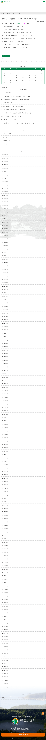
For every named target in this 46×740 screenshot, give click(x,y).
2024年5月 (5, 235)
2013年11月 (5, 660)
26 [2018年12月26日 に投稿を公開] (23, 80)
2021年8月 (5, 346)
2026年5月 (5, 154)
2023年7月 (5, 269)
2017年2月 (5, 528)
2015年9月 (5, 586)
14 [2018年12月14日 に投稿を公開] (35, 75)
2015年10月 (5, 582)
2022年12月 (5, 293)
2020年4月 (5, 400)
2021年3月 (5, 363)
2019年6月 (5, 434)
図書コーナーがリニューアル (8, 119)
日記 (4, 137)
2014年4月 (5, 643)
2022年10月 (5, 299)
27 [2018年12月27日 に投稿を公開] (29, 80)
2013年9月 (5, 666)
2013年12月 (5, 656)
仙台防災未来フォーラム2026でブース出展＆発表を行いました (17, 123)
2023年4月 (5, 279)
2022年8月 (5, 306)
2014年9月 (5, 626)
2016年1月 (5, 572)
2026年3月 (5, 161)
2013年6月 (5, 677)
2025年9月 (5, 181)
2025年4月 (5, 198)
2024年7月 (5, 228)
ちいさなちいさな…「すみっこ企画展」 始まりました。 (16, 96)
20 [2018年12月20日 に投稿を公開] (29, 77)
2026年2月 (5, 164)
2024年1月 (5, 249)
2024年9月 (5, 222)
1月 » (7, 87)
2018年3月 (5, 485)
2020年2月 (5, 407)
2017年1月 (5, 532)
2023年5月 (5, 276)
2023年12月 (5, 252)
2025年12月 (5, 171)
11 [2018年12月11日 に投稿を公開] (16, 75)
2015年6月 (5, 596)
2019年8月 (5, 427)
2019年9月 (5, 424)
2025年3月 (5, 202)
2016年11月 (5, 538)
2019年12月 (5, 414)
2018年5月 (5, 478)
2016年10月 (5, 542)
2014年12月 (5, 616)
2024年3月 (5, 242)
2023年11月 (5, 255)
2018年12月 (5, 454)
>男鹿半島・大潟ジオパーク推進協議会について (23, 716)
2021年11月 (5, 336)
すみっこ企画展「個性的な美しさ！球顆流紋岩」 (14, 109)
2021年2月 (5, 367)
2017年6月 (5, 515)
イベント (5, 144)
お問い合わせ (22, 734)
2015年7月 (5, 592)
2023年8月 (5, 266)
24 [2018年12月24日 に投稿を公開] (10, 80)
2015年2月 (5, 609)
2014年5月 (5, 640)
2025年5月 (5, 195)
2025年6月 (5, 191)
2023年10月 (5, 259)
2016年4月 (5, 562)
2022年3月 (5, 323)
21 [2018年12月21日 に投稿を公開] (35, 77)
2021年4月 (5, 360)
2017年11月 (5, 498)
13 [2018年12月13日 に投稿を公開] (29, 75)
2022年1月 (5, 330)
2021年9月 (5, 343)
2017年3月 (5, 525)
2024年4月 (5, 239)
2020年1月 (5, 410)
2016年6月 (5, 555)
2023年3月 (5, 282)
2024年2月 (5, 245)
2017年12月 (5, 495)
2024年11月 (5, 215)
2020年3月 (5, 404)
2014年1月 (5, 653)
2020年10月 (5, 380)
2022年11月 (5, 296)
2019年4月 (5, 441)
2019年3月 (5, 444)
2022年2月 (5, 326)
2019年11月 (5, 417)
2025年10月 (5, 178)
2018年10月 (5, 461)
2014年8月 (5, 629)
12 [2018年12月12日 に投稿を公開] (23, 75)
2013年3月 (5, 687)
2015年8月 (5, 589)
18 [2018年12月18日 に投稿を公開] (16, 77)
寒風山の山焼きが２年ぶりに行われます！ (12, 106)
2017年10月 (5, 501)
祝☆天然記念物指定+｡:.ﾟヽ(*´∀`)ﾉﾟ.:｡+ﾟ (11, 116)
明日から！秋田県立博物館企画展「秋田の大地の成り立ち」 (16, 99)
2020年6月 (5, 394)
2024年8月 (5, 225)
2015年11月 (5, 579)
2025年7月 (5, 188)
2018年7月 (5, 471)
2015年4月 (5, 602)
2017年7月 (5, 511)
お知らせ (9, 58)
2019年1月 (5, 451)
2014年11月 (5, 619)
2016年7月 (5, 552)
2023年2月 (5, 286)
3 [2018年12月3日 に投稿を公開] (10, 73)
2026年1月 (5, 168)
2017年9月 (5, 505)
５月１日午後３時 (6, 92)
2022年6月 (5, 313)
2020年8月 (5, 387)
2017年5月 (5, 518)
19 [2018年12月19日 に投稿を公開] (23, 77)
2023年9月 (5, 262)
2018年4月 (5, 481)
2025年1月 (5, 208)
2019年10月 (5, 420)
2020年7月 (5, 390)
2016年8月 (5, 549)
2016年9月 (5, 545)
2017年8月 (5, 508)
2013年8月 (5, 670)
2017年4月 (5, 522)
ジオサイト (5, 140)
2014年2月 (5, 650)
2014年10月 (5, 623)
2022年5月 (5, 316)
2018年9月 (5, 464)
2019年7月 (5, 431)
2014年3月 (5, 646)
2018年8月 (5, 468)
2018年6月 (5, 474)
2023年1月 (5, 289)
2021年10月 (5, 340)
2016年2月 (5, 569)
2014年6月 (5, 636)
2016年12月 (5, 535)
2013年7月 (5, 673)
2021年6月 (5, 353)
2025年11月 (5, 175)
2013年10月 (5, 663)
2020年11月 (5, 377)
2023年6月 (5, 272)
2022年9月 (5, 303)
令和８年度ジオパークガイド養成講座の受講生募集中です (16, 113)
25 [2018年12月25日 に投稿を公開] (16, 80)
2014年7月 (5, 633)
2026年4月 (5, 158)
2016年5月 (5, 559)
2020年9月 (5, 383)
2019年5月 (5, 437)
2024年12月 (5, 212)
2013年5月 (5, 680)
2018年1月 (5, 491)
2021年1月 (5, 370)
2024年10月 (5, 218)
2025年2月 (5, 205)
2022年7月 (5, 309)
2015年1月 (5, 613)
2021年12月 (5, 333)
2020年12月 (5, 373)
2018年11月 (5, 458)
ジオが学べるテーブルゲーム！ (9, 102)
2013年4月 (5, 683)
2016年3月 (5, 565)
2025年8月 (5, 185)
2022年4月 (5, 319)
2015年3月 (5, 606)
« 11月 (3, 87)
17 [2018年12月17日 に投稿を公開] (10, 77)
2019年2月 (5, 447)
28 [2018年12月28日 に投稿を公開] (35, 80)
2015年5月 (5, 599)
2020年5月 (5, 397)
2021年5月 (5, 356)
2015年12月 (5, 575)
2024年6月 (5, 232)
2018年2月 (5, 488)
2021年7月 (5, 350)
